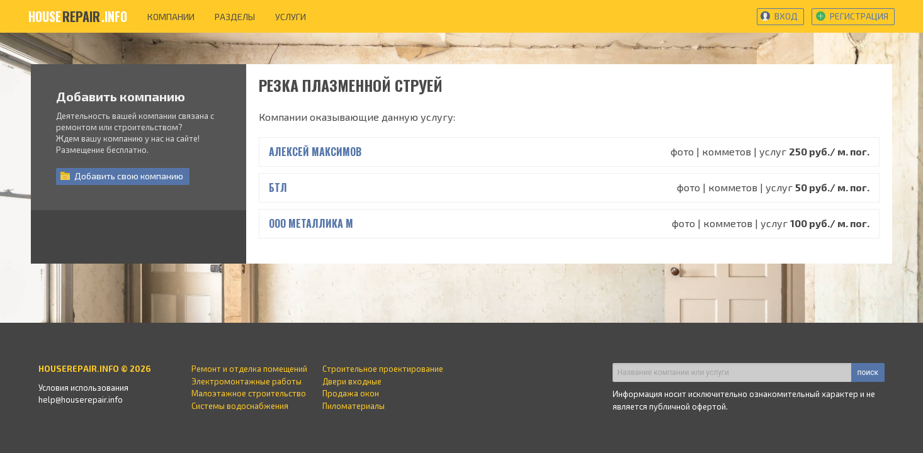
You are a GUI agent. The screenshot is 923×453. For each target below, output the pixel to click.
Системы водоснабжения (239, 406)
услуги (290, 16)
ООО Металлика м (311, 223)
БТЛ (278, 187)
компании (171, 16)
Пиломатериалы (353, 406)
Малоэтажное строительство (248, 393)
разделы (235, 16)
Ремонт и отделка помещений (249, 369)
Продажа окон (350, 393)
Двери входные (352, 381)
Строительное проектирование (382, 369)
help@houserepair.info (80, 399)
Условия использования (83, 388)
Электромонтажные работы (246, 381)
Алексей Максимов (315, 151)
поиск (868, 372)
